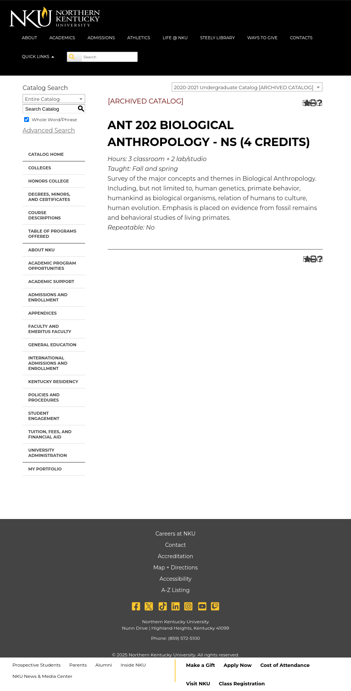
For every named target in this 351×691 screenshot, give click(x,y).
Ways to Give (262, 37)
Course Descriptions (44, 215)
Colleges (39, 167)
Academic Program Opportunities (52, 265)
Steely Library (217, 37)
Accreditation (175, 556)
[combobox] (247, 86)
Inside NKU (133, 665)
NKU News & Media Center (42, 676)
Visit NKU (198, 683)
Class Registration (242, 683)
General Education (52, 344)
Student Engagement (44, 416)
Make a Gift (200, 665)
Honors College (48, 181)
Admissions (101, 37)
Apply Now (238, 665)
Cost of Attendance (285, 665)
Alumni (103, 665)
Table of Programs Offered (52, 233)
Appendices (42, 313)
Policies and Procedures (44, 397)
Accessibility (176, 578)
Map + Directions (175, 567)
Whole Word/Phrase (54, 119)
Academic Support (51, 281)
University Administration (47, 452)
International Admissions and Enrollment (47, 363)
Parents (78, 665)
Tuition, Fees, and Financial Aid (50, 434)
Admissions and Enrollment (47, 297)
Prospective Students (36, 665)
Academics (62, 37)
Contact (175, 545)
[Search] (74, 57)
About (29, 37)
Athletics (138, 37)
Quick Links (38, 56)
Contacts (301, 37)
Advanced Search (49, 130)
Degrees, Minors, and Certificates (49, 197)
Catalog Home (46, 154)
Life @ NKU (175, 37)
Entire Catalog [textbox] (42, 99)
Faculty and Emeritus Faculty (49, 329)
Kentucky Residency (53, 381)
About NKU (41, 250)
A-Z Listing (175, 590)
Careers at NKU (175, 533)
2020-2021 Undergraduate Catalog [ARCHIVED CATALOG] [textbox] (243, 87)
